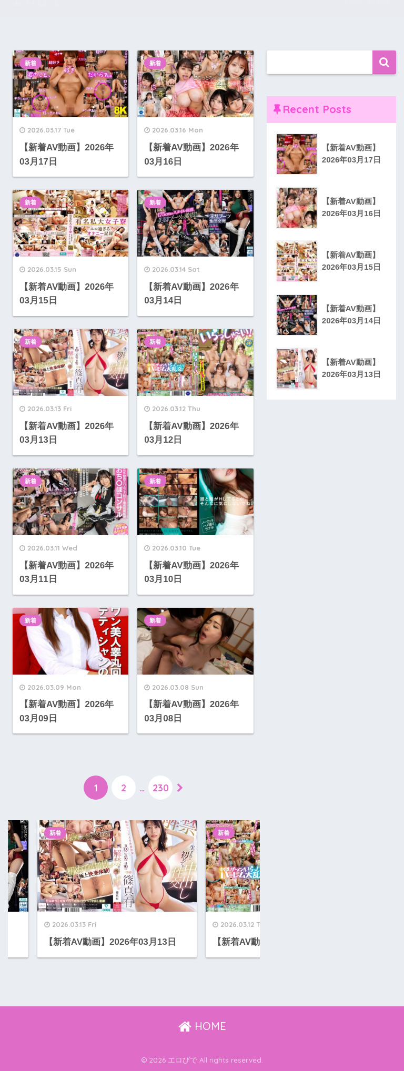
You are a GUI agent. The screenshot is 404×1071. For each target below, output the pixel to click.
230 (161, 787)
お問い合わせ (367, 16)
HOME (202, 1026)
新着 (30, 63)
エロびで (37, 16)
